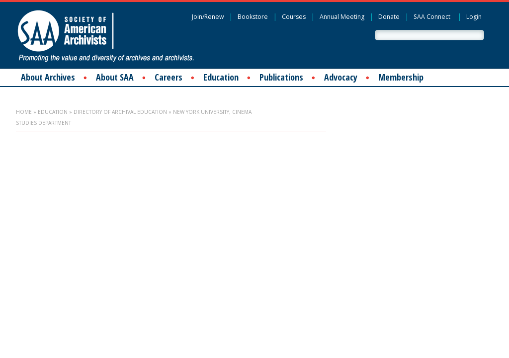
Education (221, 77)
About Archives (48, 77)
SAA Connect (432, 16)
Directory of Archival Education (120, 111)
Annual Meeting (342, 16)
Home (24, 111)
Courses (294, 16)
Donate (389, 16)
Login (474, 16)
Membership (401, 77)
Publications (281, 77)
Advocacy (340, 77)
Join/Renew (208, 16)
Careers (168, 77)
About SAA (115, 77)
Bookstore (253, 16)
